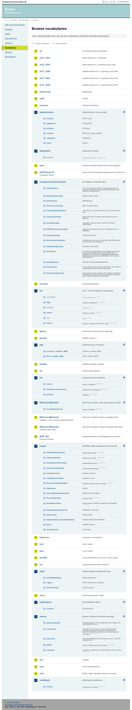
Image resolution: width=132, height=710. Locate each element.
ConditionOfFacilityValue (56, 211)
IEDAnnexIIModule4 (49, 427)
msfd (41, 571)
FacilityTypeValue (53, 235)
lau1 (41, 544)
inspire (42, 446)
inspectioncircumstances (56, 389)
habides (43, 364)
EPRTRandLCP (46, 172)
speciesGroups (52, 588)
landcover (44, 537)
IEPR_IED (44, 436)
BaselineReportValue (55, 196)
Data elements (11, 39)
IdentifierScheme (53, 473)
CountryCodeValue (54, 217)
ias (40, 371)
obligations (51, 138)
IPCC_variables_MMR (55, 356)
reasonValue (51, 629)
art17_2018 (44, 85)
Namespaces (10, 57)
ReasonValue (52, 267)
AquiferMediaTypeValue (56, 452)
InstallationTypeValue (55, 246)
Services (8, 52)
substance (51, 650)
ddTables (50, 128)
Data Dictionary (24, 20)
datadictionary (46, 112)
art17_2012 (44, 78)
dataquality (44, 151)
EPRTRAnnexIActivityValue (57, 229)
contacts (50, 119)
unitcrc (49, 323)
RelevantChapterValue (55, 273)
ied (40, 378)
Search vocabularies (42, 43)
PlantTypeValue (53, 262)
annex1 (49, 384)
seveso (42, 616)
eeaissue (50, 133)
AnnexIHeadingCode (55, 409)
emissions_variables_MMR (57, 351)
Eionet (15, 20)
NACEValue (51, 251)
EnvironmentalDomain (55, 468)
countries (50, 609)
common (43, 105)
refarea (49, 313)
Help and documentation (15, 25)
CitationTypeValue (54, 458)
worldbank (44, 680)
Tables (7, 34)
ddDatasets (51, 123)
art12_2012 (44, 58)
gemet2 (43, 338)
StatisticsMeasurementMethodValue (61, 520)
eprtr (41, 165)
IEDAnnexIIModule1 (49, 403)
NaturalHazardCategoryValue (58, 493)
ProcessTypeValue (54, 498)
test (41, 660)
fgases (42, 331)
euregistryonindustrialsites (52, 182)
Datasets (8, 29)
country (50, 687)
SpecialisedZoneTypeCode (57, 510)
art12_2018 (44, 65)
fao (41, 291)
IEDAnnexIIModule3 (49, 417)
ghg (41, 345)
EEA (15, 2)
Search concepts (61, 43)
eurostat (43, 284)
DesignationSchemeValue (57, 463)
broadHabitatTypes (54, 578)
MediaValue (51, 488)
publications (45, 602)
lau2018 (43, 558)
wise (41, 673)
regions (49, 583)
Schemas (9, 43)
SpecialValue (52, 515)
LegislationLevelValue (55, 478)
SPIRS (49, 645)
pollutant (50, 394)
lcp (40, 564)
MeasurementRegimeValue (57, 483)
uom (41, 667)
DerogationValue (53, 223)
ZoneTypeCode (52, 529)
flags (48, 302)
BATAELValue (52, 201)
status (49, 143)
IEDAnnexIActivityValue (56, 240)
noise (42, 595)
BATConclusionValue (55, 206)
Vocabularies (10, 48)
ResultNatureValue (54, 503)
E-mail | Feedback (12, 702)
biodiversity (45, 92)
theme (49, 525)
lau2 (41, 551)
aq (40, 51)
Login (106, 1)
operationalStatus (53, 623)
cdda (41, 98)
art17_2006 (44, 71)
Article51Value (52, 188)
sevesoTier (51, 639)
